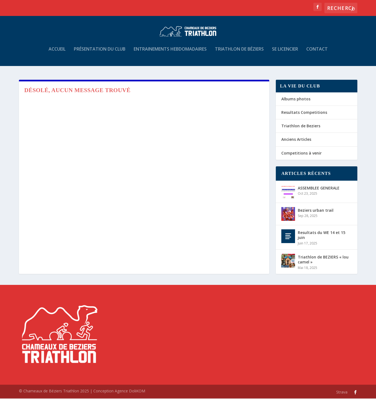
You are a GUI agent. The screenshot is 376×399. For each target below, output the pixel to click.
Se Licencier (285, 52)
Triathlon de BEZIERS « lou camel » (323, 260)
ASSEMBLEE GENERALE (318, 188)
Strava (341, 392)
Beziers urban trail (315, 210)
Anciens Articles (296, 140)
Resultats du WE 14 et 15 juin (321, 235)
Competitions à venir (301, 153)
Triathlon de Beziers (300, 126)
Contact (317, 52)
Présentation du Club (99, 52)
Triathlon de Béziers (239, 52)
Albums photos (295, 99)
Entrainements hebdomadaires (170, 52)
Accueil (57, 52)
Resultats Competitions (304, 112)
